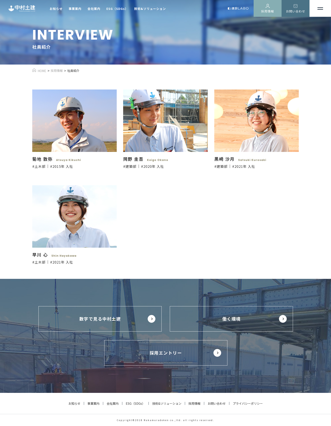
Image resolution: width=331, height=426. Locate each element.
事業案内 (75, 8)
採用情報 (267, 11)
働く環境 (231, 319)
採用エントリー (166, 353)
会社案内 (93, 8)
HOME (42, 71)
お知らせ (56, 8)
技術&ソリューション (150, 8)
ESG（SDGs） (117, 8)
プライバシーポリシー (248, 403)
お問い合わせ (295, 11)
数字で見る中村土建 (100, 319)
